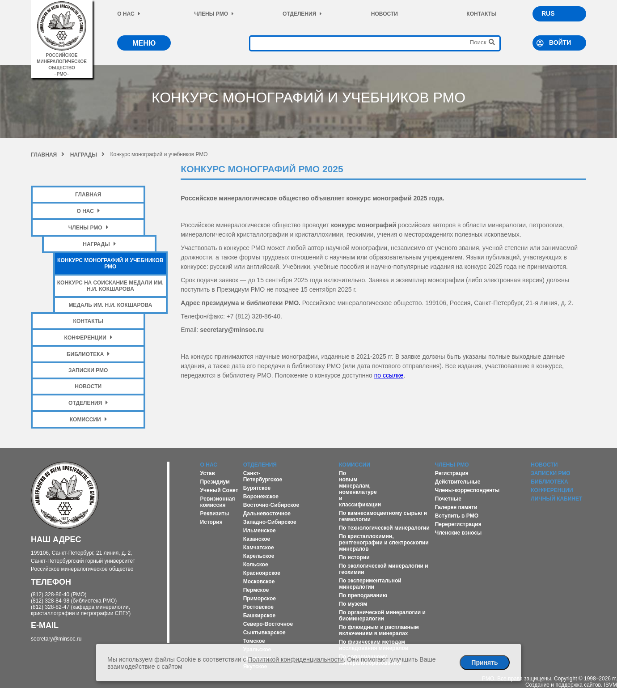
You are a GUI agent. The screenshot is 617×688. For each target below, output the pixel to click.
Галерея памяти (456, 507)
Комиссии (88, 419)
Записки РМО (88, 370)
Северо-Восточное (268, 624)
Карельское (259, 556)
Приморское (259, 598)
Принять (484, 662)
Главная (47, 155)
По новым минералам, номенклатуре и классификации (360, 489)
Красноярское (261, 573)
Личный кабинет (556, 499)
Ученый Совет (219, 490)
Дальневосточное (267, 513)
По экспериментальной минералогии (370, 584)
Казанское (256, 539)
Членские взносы (458, 533)
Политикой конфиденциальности (295, 659)
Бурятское (256, 488)
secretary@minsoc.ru (56, 639)
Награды (87, 155)
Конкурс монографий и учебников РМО (110, 263)
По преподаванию (363, 595)
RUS (548, 13)
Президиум (215, 482)
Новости (384, 14)
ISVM (610, 685)
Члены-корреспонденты (467, 490)
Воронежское (261, 496)
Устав (207, 473)
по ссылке (389, 375)
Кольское (255, 564)
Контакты (481, 14)
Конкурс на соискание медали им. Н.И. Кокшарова (110, 286)
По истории (354, 557)
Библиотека (88, 354)
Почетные (448, 499)
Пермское (256, 590)
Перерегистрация (458, 524)
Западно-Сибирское (269, 522)
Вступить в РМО (456, 516)
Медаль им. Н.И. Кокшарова (110, 305)
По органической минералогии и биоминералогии (382, 615)
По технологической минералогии (384, 528)
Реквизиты (214, 513)
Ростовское (258, 607)
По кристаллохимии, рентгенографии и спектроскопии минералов (384, 542)
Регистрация (452, 473)
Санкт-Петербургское (263, 476)
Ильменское (259, 530)
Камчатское (258, 547)
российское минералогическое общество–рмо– (62, 61)
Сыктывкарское (264, 632)
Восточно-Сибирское (271, 505)
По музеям (353, 604)
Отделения (302, 14)
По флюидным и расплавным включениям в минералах (379, 630)
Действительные (458, 482)
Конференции (88, 337)
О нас (128, 14)
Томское (254, 641)
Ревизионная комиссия (217, 502)
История (211, 522)
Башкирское (259, 615)
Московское (259, 581)
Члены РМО (214, 14)
